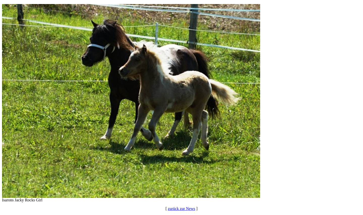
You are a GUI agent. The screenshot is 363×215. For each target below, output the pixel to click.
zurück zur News (181, 208)
